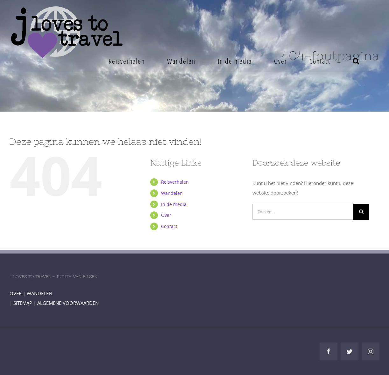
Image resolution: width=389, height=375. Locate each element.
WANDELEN (39, 293)
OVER (16, 293)
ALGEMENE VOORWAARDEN (68, 303)
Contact (169, 226)
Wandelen (172, 193)
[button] (356, 61)
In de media (174, 204)
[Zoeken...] (302, 212)
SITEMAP (22, 303)
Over (166, 215)
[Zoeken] (361, 212)
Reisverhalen (175, 182)
